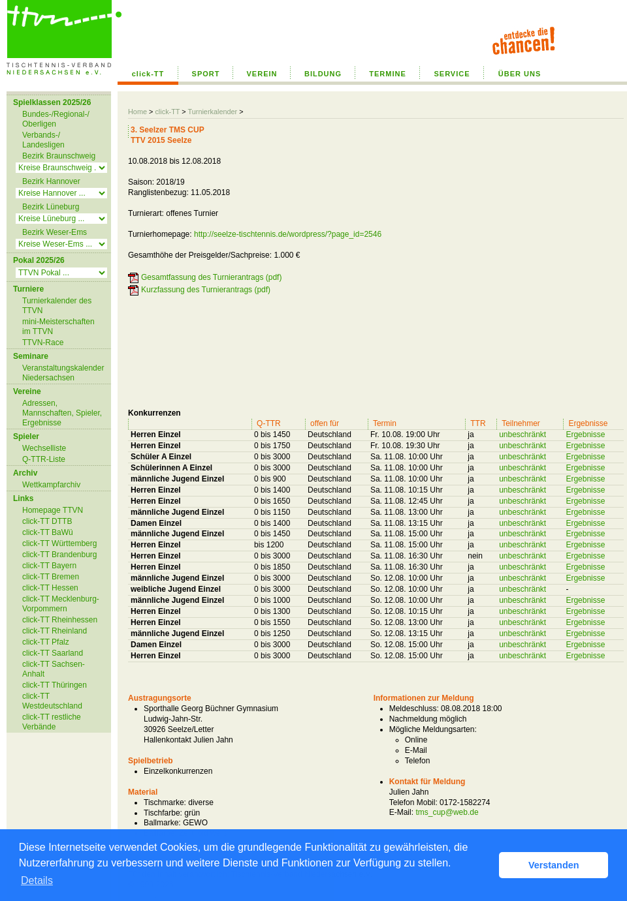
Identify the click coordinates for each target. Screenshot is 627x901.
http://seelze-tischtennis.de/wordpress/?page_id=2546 (287, 234)
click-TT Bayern (49, 565)
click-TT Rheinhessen (59, 619)
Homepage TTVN (52, 510)
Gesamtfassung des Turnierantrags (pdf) (211, 277)
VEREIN (262, 74)
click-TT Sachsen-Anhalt (53, 669)
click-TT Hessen (50, 587)
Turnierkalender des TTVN (56, 305)
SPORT (206, 74)
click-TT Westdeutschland (52, 701)
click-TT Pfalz (45, 642)
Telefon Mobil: (413, 802)
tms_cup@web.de (446, 812)
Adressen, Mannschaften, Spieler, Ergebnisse (62, 413)
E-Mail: (401, 812)
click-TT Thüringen (54, 685)
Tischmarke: (165, 802)
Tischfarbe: (163, 812)
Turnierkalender (212, 111)
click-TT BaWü (47, 532)
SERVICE (452, 74)
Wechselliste (44, 448)
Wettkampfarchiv (51, 484)
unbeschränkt (522, 434)
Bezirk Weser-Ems (54, 232)
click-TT (148, 74)
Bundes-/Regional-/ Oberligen (55, 119)
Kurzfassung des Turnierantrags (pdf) (205, 289)
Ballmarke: (162, 822)
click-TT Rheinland (54, 630)
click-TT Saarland (52, 653)
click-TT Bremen (50, 576)
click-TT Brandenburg (59, 554)
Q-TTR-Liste (43, 459)
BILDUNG (323, 74)
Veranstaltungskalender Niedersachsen (63, 372)
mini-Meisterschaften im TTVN (58, 326)
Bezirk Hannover (51, 181)
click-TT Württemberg (59, 543)
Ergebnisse (585, 434)
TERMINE (387, 74)
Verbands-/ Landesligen (43, 139)
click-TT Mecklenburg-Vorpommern (60, 603)
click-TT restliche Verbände (51, 721)
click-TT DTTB (47, 521)
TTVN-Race (42, 342)
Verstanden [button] (553, 865)
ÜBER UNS (519, 74)
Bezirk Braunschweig (58, 155)
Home (137, 111)
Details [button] (37, 880)
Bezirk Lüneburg (50, 206)
